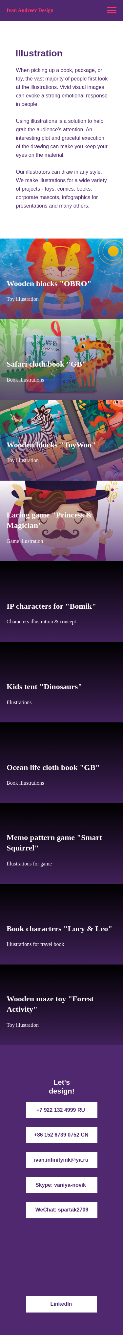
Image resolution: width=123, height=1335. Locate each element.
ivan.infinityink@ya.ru (61, 1160)
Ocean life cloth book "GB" (53, 767)
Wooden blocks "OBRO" (49, 283)
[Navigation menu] (111, 10)
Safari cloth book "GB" (46, 364)
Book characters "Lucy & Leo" (60, 928)
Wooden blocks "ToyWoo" (51, 445)
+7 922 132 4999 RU (60, 1110)
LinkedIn (61, 1304)
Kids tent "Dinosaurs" (44, 686)
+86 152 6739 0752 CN (61, 1135)
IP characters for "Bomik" (51, 606)
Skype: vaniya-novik (60, 1185)
